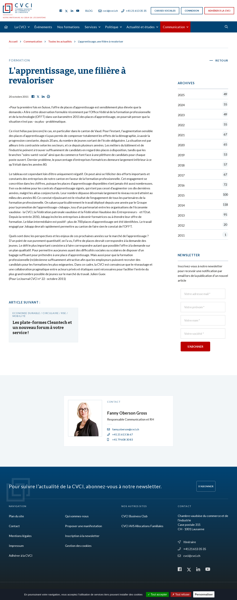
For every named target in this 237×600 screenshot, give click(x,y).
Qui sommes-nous (77, 516)
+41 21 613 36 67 (120, 434)
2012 (203, 225)
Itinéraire (187, 542)
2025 (203, 95)
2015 (203, 195)
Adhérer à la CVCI (219, 10)
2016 (203, 185)
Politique (111, 27)
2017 (203, 175)
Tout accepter (157, 594)
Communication (174, 27)
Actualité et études (140, 27)
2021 (203, 135)
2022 (203, 125)
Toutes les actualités (60, 41)
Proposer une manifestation (83, 526)
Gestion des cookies (78, 546)
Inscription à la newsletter (82, 536)
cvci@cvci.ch (108, 10)
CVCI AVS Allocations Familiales (142, 526)
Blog (89, 10)
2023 (203, 115)
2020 (203, 145)
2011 (203, 235)
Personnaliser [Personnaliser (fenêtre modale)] (204, 594)
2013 (203, 215)
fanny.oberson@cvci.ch (123, 429)
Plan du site (16, 516)
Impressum (16, 546)
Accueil (13, 41)
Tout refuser (181, 594)
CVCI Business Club (134, 516)
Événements (43, 27)
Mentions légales (20, 536)
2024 (203, 105)
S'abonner (206, 486)
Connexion (192, 10)
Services (91, 27)
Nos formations (68, 27)
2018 (203, 165)
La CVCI (20, 27)
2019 (203, 155)
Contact (14, 526)
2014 (203, 205)
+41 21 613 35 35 (134, 10)
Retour (221, 60)
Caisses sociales (165, 10)
